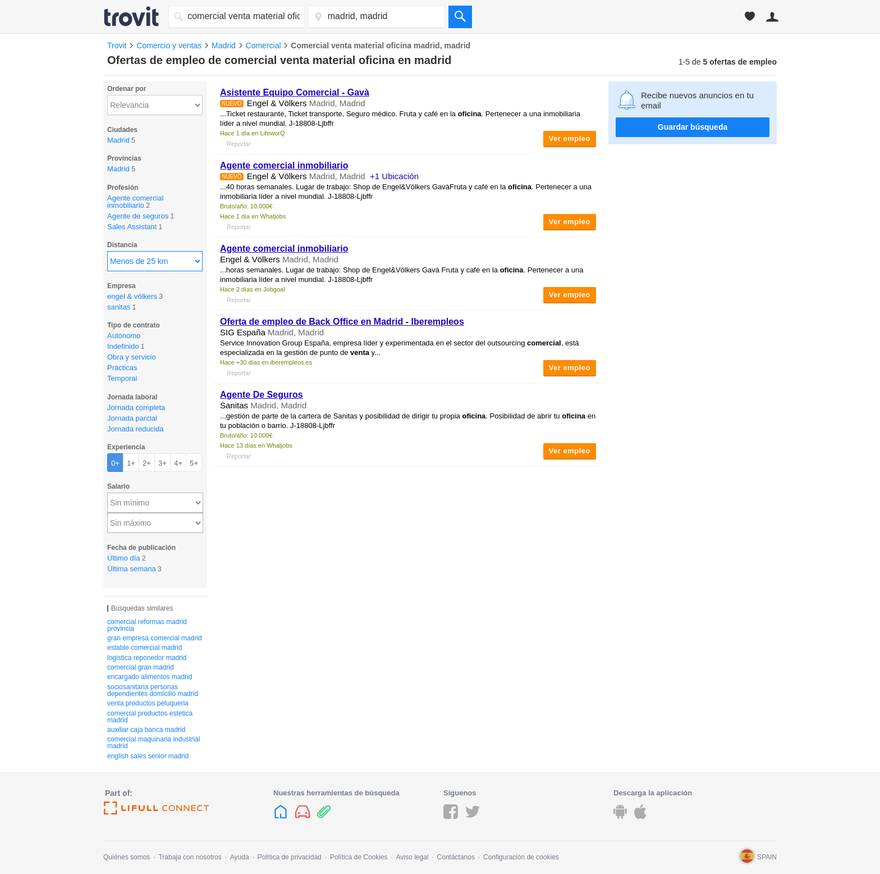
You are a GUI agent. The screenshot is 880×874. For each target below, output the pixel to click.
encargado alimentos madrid (149, 676)
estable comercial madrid (144, 647)
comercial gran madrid (140, 667)
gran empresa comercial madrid (154, 638)
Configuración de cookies (521, 857)
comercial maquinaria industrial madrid (153, 742)
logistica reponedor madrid (146, 657)
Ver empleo (569, 138)
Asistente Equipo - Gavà (294, 92)
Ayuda (239, 857)
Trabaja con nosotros (189, 857)
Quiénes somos (126, 857)
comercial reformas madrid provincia (147, 625)
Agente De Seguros (261, 394)
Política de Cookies (359, 857)
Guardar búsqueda (692, 126)
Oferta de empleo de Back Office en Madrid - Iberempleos (342, 321)
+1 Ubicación (394, 176)
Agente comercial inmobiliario (284, 165)
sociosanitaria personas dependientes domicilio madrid (152, 690)
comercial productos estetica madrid (149, 716)
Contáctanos (456, 857)
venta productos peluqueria (148, 703)
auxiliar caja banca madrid (146, 729)
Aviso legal (412, 857)
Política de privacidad (290, 857)
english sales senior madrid (148, 756)
